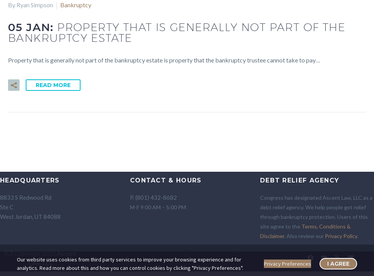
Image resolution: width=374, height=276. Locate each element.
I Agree (338, 263)
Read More (53, 85)
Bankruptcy (75, 4)
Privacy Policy (341, 236)
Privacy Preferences (287, 263)
